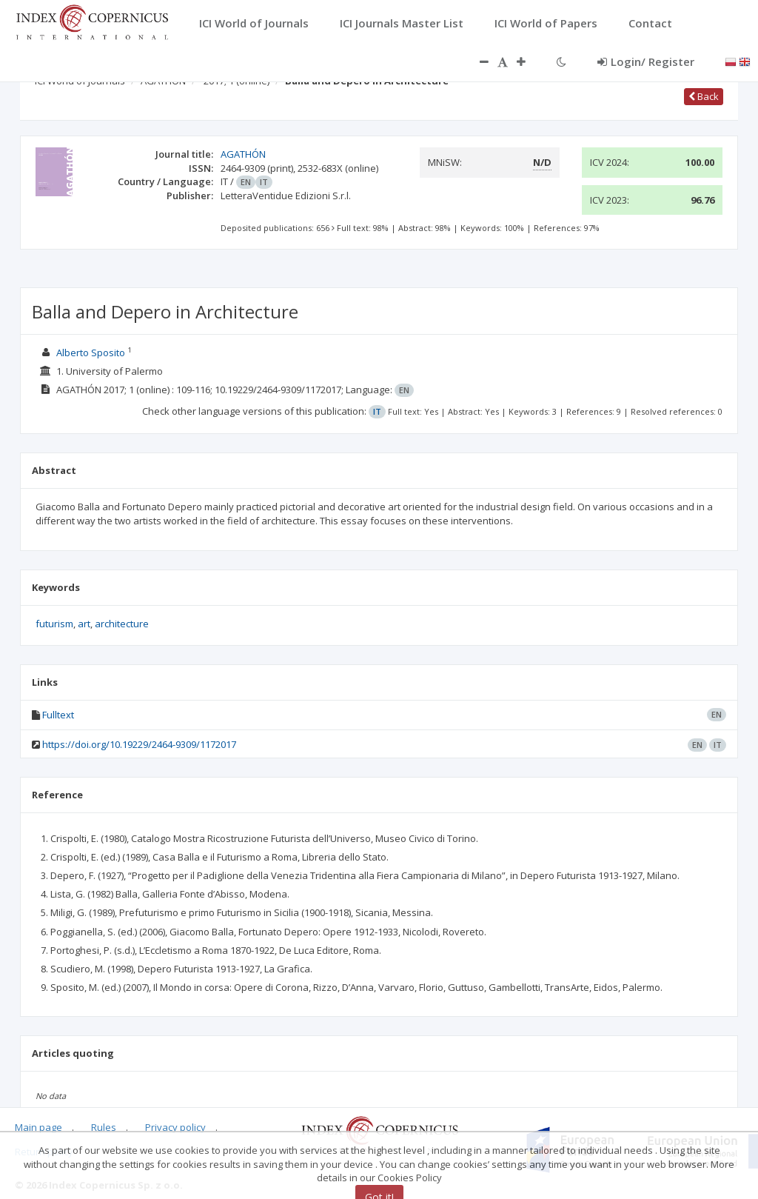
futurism (54, 623)
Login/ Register (645, 61)
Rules (103, 1127)
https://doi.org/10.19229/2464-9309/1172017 (139, 744)
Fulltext (58, 714)
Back (703, 96)
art (84, 623)
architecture (122, 623)
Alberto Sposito (90, 352)
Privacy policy (175, 1127)
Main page (38, 1127)
